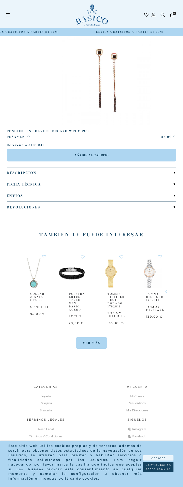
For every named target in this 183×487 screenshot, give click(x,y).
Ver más (92, 343)
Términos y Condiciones (45, 436)
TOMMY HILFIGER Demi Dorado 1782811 (116, 300)
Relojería (46, 403)
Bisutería (46, 410)
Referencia (17, 145)
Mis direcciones (137, 410)
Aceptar (158, 458)
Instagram (137, 429)
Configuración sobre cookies (158, 467)
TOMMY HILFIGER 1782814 (154, 297)
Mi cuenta (137, 396)
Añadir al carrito (91, 155)
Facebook (137, 436)
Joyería (46, 396)
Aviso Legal (46, 429)
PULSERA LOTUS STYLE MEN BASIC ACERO (77, 301)
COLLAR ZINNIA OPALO (37, 297)
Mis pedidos (137, 403)
